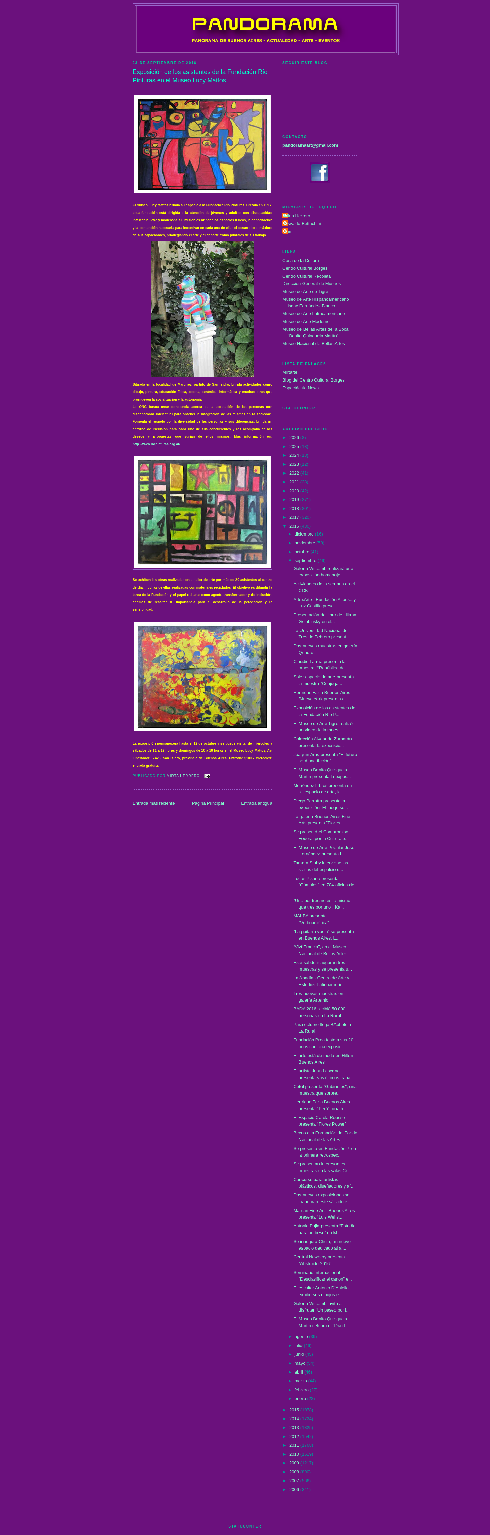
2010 (294, 1454)
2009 (294, 1463)
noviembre (305, 542)
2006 (294, 1489)
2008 (294, 1471)
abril (299, 1372)
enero (301, 1398)
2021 (294, 481)
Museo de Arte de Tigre (305, 291)
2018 (294, 508)
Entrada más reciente (154, 803)
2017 (294, 517)
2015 (294, 1409)
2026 (294, 437)
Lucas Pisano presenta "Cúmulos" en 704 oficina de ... (323, 885)
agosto (302, 1336)
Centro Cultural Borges (304, 268)
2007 (294, 1480)
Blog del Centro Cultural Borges (313, 380)
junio (300, 1354)
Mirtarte (289, 372)
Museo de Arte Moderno (306, 321)
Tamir (289, 231)
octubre (303, 551)
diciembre (305, 534)
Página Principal (208, 803)
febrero (302, 1389)
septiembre (306, 560)
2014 (294, 1418)
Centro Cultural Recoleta (306, 276)
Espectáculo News (300, 387)
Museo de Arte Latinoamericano (313, 313)
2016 (294, 526)
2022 (294, 473)
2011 (294, 1445)
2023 (294, 464)
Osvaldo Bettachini (302, 223)
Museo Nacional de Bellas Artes (313, 343)
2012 (294, 1436)
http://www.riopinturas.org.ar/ (156, 444)
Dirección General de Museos (311, 283)
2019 (294, 499)
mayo (301, 1363)
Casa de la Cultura (300, 260)
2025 (294, 446)
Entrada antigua (256, 803)
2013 (294, 1427)
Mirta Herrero (297, 215)
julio (299, 1345)
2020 (294, 490)
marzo (301, 1380)
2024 (294, 455)
